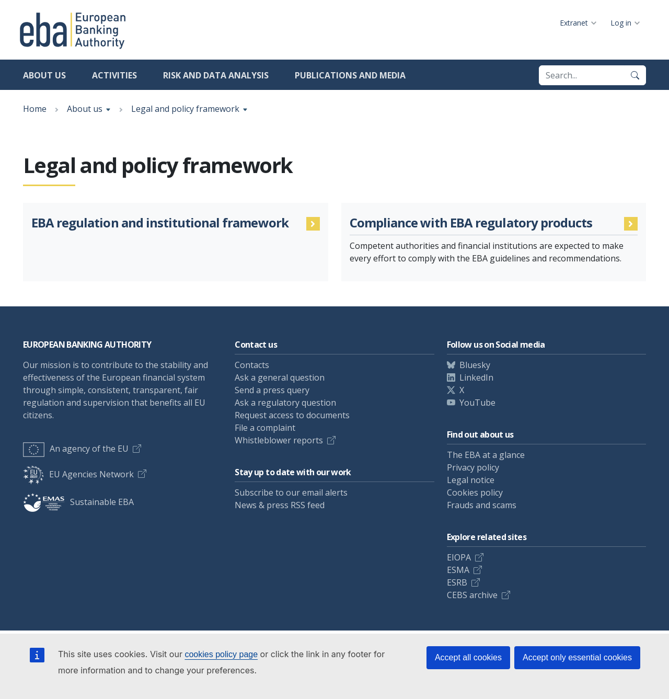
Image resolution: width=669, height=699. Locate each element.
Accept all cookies (468, 657)
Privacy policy (473, 467)
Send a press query (272, 390)
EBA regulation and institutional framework (160, 223)
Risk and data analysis (216, 75)
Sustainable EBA (78, 502)
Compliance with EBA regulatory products (471, 223)
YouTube (477, 402)
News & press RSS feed (280, 505)
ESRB (457, 582)
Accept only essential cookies (577, 657)
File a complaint (265, 427)
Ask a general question (280, 377)
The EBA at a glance (486, 455)
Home (35, 108)
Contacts (252, 365)
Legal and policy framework (185, 108)
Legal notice (470, 480)
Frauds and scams (481, 505)
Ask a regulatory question (285, 402)
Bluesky (474, 365)
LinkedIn (476, 377)
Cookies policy (475, 492)
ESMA (458, 570)
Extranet (574, 23)
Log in (620, 23)
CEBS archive (472, 595)
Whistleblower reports (279, 440)
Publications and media (350, 75)
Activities (114, 75)
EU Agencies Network (78, 474)
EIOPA (459, 557)
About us (44, 75)
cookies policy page (221, 654)
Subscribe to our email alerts (291, 492)
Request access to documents (292, 415)
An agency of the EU (76, 448)
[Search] (635, 75)
